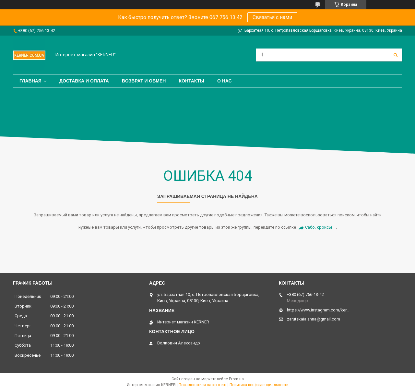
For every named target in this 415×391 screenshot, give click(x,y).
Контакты (191, 80)
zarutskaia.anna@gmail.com (313, 319)
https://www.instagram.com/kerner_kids (318, 310)
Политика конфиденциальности (259, 385)
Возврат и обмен (144, 80)
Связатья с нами (272, 17)
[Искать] (395, 55)
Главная (30, 80)
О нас (224, 80)
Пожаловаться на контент (203, 385)
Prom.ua (236, 379)
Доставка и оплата (84, 80)
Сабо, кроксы (318, 227)
